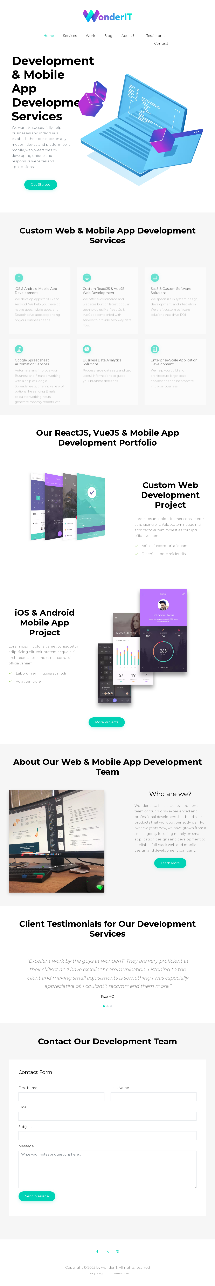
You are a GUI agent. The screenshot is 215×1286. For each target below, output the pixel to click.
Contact (161, 43)
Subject (25, 1127)
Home (48, 36)
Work (90, 36)
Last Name (120, 1088)
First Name (28, 1088)
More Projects (106, 722)
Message (26, 1146)
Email (23, 1107)
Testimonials (157, 36)
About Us (129, 36)
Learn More (170, 863)
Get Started (40, 185)
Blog (108, 36)
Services (70, 36)
